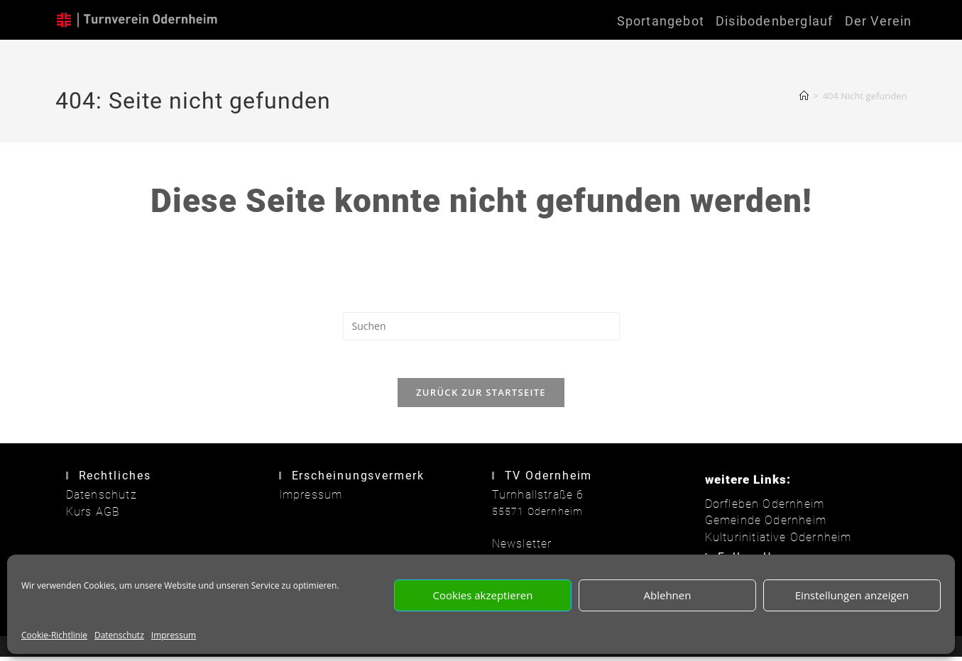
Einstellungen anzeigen (852, 595)
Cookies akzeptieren (483, 595)
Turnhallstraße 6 (533, 500)
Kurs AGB (90, 516)
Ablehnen (668, 595)
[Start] (804, 95)
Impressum (173, 635)
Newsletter (519, 549)
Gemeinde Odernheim (760, 525)
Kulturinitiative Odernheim (771, 541)
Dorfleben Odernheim (759, 509)
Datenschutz (119, 635)
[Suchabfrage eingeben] (481, 326)
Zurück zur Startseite (481, 397)
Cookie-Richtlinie (54, 635)
